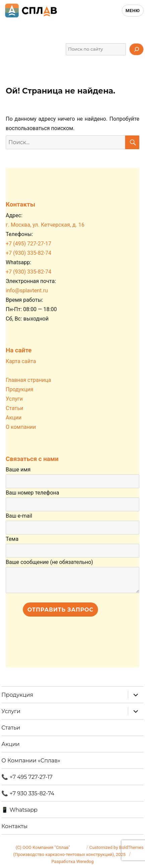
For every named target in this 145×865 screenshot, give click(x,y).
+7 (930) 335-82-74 (28, 253)
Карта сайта (21, 361)
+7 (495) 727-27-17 (28, 243)
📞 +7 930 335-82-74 (27, 793)
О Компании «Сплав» (30, 760)
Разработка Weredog (72, 861)
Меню (133, 10)
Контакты (14, 826)
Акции (13, 417)
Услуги (14, 399)
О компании (21, 427)
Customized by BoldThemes (116, 847)
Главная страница (28, 380)
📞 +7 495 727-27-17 (26, 777)
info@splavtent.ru (27, 290)
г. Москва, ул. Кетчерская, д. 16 (45, 225)
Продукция (19, 389)
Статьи (14, 408)
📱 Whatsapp (19, 810)
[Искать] (136, 49)
